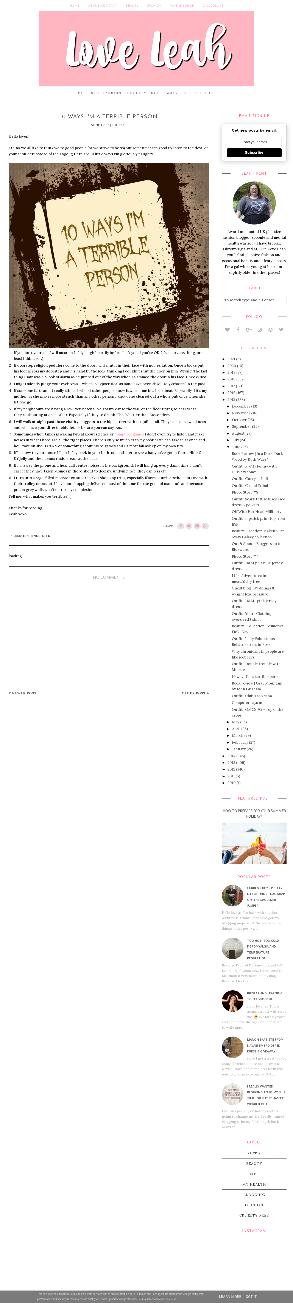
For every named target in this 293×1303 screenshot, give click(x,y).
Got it (251, 1296)
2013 (231, 762)
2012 (231, 769)
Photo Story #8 (245, 492)
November (241, 413)
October (239, 419)
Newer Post (24, 693)
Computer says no (247, 702)
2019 (231, 372)
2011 (231, 776)
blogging (254, 1194)
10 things (31, 536)
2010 (232, 782)
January (239, 749)
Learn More (230, 1296)
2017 (231, 386)
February (240, 742)
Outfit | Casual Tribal (250, 485)
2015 (231, 399)
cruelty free (254, 1215)
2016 (231, 392)
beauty (254, 1163)
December (241, 406)
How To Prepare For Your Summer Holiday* (254, 813)
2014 (231, 756)
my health (254, 1184)
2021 (231, 359)
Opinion (254, 1205)
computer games (129, 434)
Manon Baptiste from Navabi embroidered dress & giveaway (265, 1045)
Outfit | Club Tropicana (252, 696)
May (235, 722)
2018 (231, 379)
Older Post (194, 693)
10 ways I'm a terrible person (257, 676)
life (46, 536)
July (235, 440)
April (236, 728)
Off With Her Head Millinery (256, 511)
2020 (232, 365)
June (236, 447)
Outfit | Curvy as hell (250, 478)
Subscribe (254, 153)
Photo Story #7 (245, 556)
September (241, 426)
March (237, 735)
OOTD (254, 1153)
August (238, 433)
